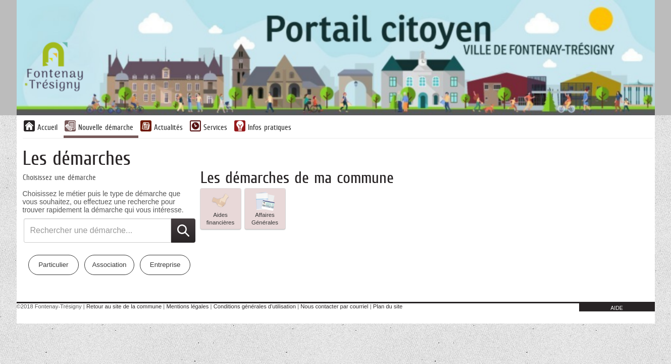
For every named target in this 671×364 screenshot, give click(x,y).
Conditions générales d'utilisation (255, 306)
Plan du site (387, 306)
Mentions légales (187, 306)
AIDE (616, 308)
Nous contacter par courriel (334, 306)
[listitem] (220, 209)
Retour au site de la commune (124, 306)
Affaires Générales (264, 208)
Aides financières (220, 208)
